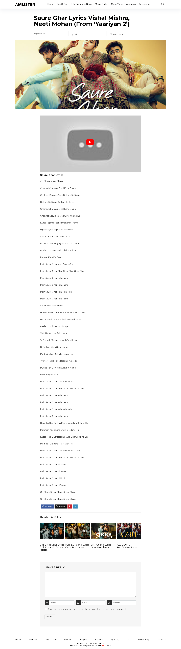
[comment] (90, 584)
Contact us (144, 4)
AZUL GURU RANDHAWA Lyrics (127, 546)
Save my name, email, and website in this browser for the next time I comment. (87, 609)
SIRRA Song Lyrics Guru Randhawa (101, 546)
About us (131, 4)
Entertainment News (81, 4)
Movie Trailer (101, 4)
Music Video (117, 4)
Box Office (62, 4)
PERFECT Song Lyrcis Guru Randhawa (77, 546)
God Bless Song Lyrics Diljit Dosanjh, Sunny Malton (52, 547)
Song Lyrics (117, 34)
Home (50, 4)
